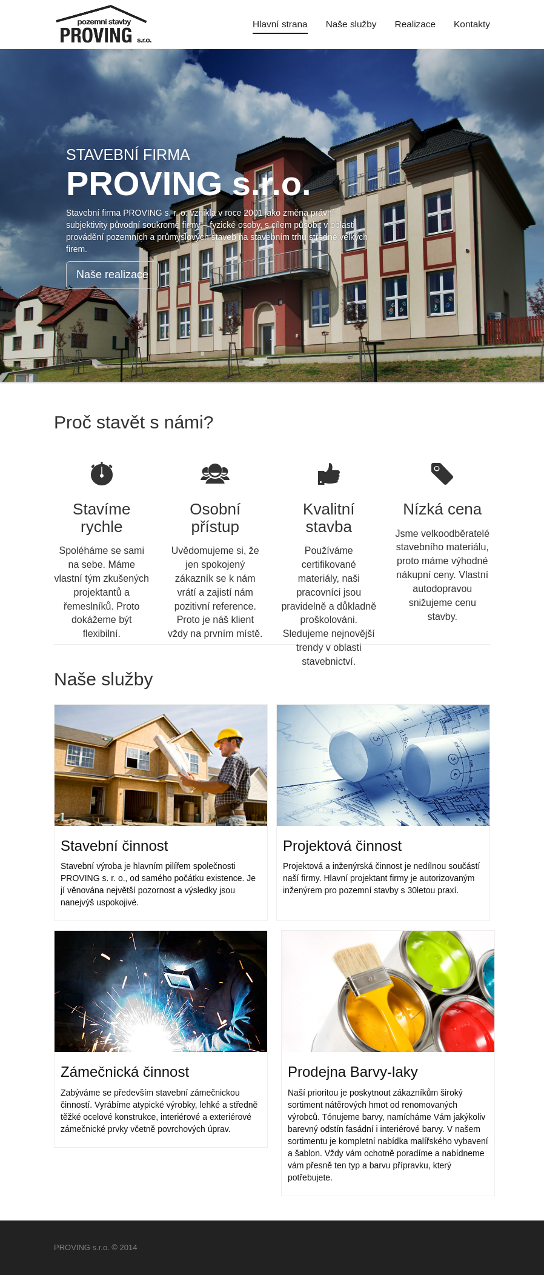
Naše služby (351, 24)
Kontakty (472, 24)
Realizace (415, 24)
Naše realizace (112, 274)
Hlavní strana (280, 24)
